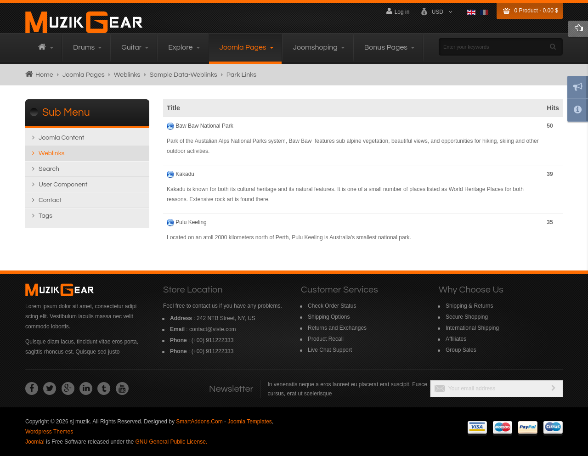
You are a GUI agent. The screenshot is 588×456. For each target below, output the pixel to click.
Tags (45, 216)
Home (44, 74)
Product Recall (326, 339)
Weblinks (127, 74)
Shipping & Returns (469, 306)
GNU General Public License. (171, 442)
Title (173, 108)
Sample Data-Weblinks (183, 74)
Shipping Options (329, 317)
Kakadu (184, 174)
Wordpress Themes (49, 431)
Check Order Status (332, 306)
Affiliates (456, 339)
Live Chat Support (330, 350)
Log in (396, 11)
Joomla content (61, 138)
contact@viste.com (212, 329)
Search (49, 169)
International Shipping (472, 328)
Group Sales (461, 350)
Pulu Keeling (190, 222)
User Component (63, 184)
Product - (536, 10)
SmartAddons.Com (199, 421)
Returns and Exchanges (337, 328)
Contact (50, 200)
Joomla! (35, 442)
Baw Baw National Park (204, 126)
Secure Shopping (467, 317)
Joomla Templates (249, 421)
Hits (553, 108)
